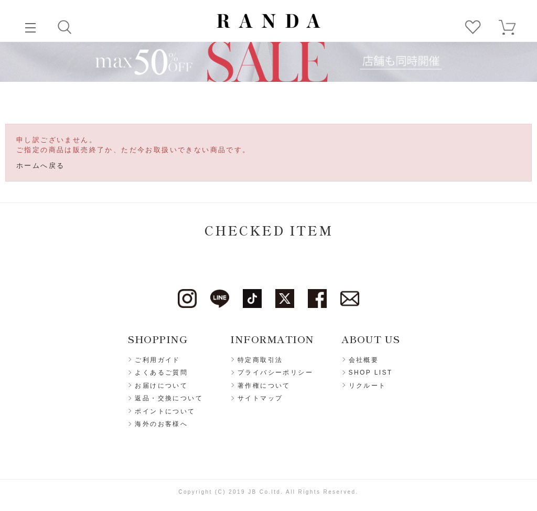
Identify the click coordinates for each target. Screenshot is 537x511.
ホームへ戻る (40, 165)
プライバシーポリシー (275, 372)
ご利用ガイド (157, 360)
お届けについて (161, 385)
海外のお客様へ (161, 424)
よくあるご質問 (161, 372)
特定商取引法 (260, 360)
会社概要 (364, 360)
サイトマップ (260, 398)
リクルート (367, 385)
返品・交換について (169, 398)
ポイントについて (165, 411)
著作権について (264, 385)
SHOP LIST (371, 372)
